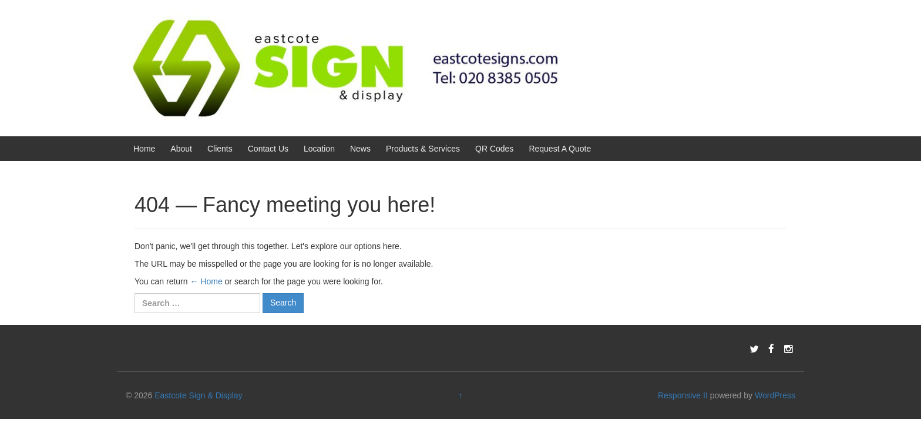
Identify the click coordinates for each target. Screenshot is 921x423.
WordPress (775, 395)
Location (319, 148)
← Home (206, 281)
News (360, 148)
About (181, 148)
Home (144, 148)
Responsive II (683, 395)
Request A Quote (560, 148)
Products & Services (423, 148)
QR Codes (494, 148)
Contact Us (268, 148)
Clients (220, 148)
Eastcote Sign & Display (198, 395)
